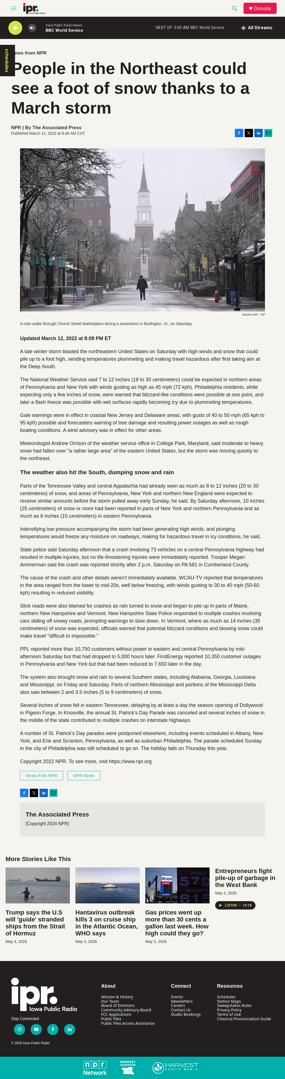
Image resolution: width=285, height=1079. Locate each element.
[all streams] (257, 28)
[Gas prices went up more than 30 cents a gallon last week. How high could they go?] (177, 885)
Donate (262, 8)
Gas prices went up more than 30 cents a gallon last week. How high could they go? (176, 923)
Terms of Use (229, 1014)
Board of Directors (117, 1005)
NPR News (83, 775)
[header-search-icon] (234, 8)
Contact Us (181, 1009)
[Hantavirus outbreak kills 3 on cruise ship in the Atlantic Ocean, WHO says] (107, 885)
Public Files (111, 1018)
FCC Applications (116, 1014)
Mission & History (117, 996)
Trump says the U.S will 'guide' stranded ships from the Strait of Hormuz (35, 923)
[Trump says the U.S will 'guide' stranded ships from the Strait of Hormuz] (38, 885)
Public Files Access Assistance (127, 1023)
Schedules (226, 996)
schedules (7, 60)
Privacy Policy (229, 1009)
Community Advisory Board (126, 1009)
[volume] (32, 28)
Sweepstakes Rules (234, 1005)
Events (177, 996)
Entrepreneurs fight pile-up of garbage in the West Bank (245, 877)
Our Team (110, 1001)
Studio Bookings (186, 1014)
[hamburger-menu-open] (13, 8)
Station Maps (229, 1001)
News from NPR (29, 53)
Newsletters (182, 1001)
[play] (15, 28)
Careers (178, 1005)
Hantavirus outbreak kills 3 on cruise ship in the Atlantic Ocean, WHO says (106, 923)
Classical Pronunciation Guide (244, 1018)
